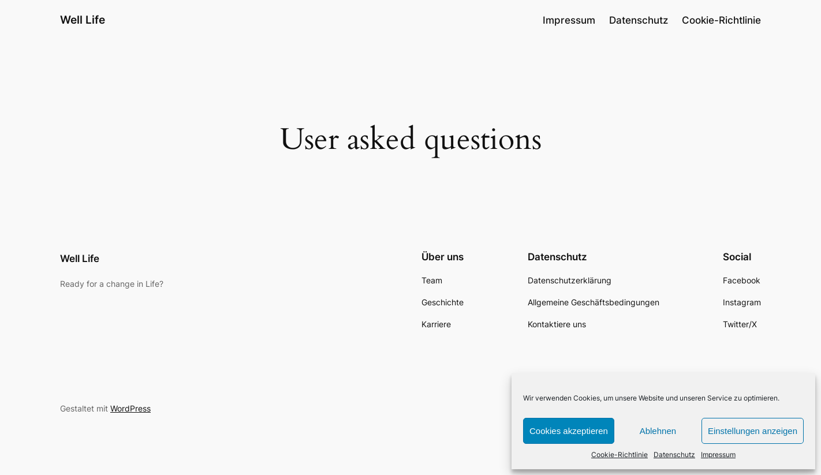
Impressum (718, 454)
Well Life (82, 20)
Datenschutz (674, 454)
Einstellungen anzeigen (752, 431)
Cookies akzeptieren (568, 431)
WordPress (130, 408)
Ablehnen (658, 431)
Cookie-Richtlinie (619, 454)
